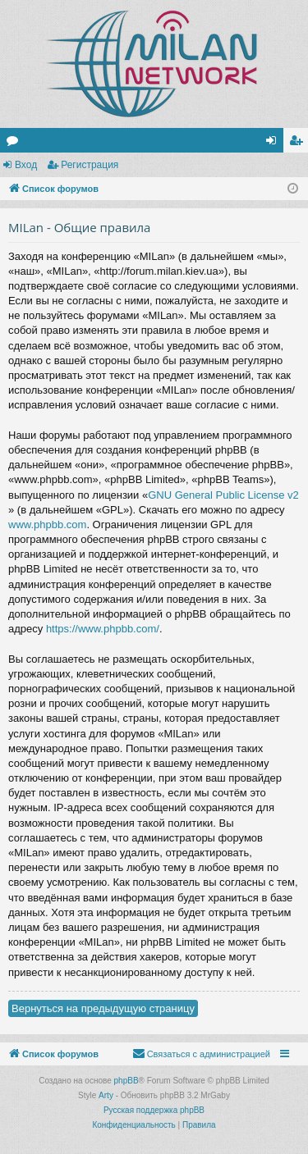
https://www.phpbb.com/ (102, 629)
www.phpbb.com (47, 524)
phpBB (126, 1080)
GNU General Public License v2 (223, 495)
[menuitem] (201, 1054)
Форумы (16, 144)
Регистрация (89, 165)
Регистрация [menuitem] (299, 144)
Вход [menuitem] (274, 144)
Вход (26, 165)
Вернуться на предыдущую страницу (103, 1008)
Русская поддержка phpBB (154, 1110)
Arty (106, 1095)
